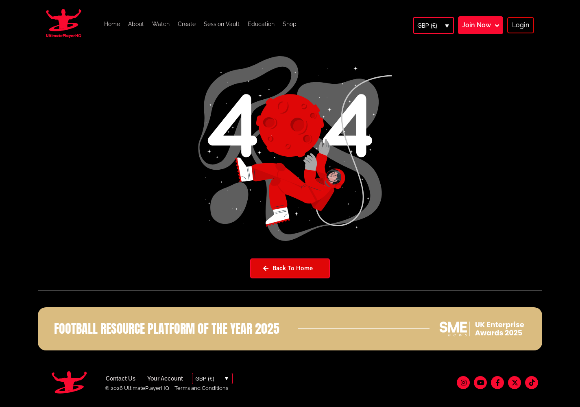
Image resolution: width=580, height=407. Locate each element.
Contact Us (120, 378)
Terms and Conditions (201, 388)
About (136, 24)
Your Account (165, 378)
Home (112, 24)
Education (261, 24)
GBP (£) (427, 26)
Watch (161, 24)
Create (187, 24)
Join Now (476, 25)
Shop (290, 24)
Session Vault (222, 24)
